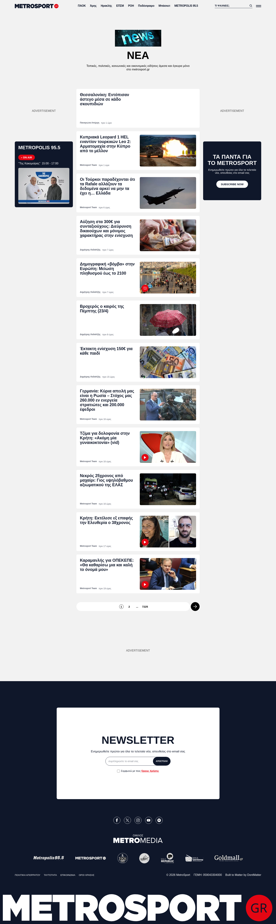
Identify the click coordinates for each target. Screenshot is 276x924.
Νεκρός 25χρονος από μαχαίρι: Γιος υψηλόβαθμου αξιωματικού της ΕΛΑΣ (106, 480)
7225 (145, 606)
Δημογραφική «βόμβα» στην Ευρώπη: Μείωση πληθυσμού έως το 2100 (107, 268)
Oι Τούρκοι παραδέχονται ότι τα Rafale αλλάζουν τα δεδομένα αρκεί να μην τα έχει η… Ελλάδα (107, 186)
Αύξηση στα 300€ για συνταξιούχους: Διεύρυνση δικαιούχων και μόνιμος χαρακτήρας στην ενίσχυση (106, 228)
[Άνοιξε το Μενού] (258, 6)
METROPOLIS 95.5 (186, 5)
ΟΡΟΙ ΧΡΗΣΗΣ (86, 875)
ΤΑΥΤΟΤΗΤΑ (50, 875)
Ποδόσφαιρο (146, 5)
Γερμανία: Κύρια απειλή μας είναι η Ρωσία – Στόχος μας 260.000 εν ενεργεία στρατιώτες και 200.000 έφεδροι (107, 400)
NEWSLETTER (138, 740)
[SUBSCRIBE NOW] (232, 184)
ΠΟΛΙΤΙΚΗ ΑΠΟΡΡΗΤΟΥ (27, 875)
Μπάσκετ (164, 5)
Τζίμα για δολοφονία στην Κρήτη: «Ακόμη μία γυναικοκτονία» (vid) (105, 438)
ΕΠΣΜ (120, 5)
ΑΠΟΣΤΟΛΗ (162, 761)
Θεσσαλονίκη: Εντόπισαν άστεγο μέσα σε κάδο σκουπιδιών (104, 99)
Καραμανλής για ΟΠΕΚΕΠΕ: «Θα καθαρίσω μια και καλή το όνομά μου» (107, 565)
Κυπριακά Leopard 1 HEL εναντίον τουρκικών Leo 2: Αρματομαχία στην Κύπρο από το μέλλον (105, 144)
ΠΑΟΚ (82, 5)
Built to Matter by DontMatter (243, 874)
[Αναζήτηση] (231, 5)
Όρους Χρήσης (150, 771)
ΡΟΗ (131, 5)
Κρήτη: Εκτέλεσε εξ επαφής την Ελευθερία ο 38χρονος (106, 520)
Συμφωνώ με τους (140, 771)
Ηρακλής (106, 5)
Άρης (93, 5)
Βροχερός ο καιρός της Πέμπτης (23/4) (102, 308)
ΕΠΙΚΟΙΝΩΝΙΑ (67, 875)
